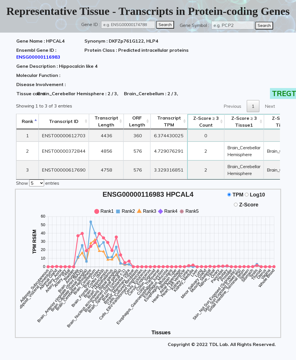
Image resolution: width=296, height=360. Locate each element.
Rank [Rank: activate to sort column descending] (27, 121)
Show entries (37, 182)
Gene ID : (90, 24)
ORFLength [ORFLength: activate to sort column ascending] (137, 121)
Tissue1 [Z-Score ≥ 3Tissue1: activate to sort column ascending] (244, 121)
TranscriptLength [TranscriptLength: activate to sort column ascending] (106, 121)
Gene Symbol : (195, 25)
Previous (232, 106)
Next (270, 106)
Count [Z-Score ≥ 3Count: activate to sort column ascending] (206, 121)
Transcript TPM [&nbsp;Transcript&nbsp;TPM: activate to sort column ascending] (169, 121)
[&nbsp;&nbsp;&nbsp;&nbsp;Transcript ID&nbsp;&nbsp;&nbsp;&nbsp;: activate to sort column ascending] (64, 121)
